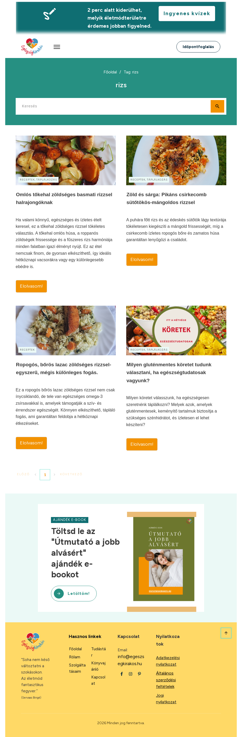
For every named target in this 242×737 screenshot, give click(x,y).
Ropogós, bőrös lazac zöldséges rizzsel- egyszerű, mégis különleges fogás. (66, 378)
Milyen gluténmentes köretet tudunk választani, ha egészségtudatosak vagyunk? (176, 378)
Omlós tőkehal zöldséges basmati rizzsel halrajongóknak (66, 214)
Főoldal (75, 649)
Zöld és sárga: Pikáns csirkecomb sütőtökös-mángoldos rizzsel (176, 214)
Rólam (74, 657)
